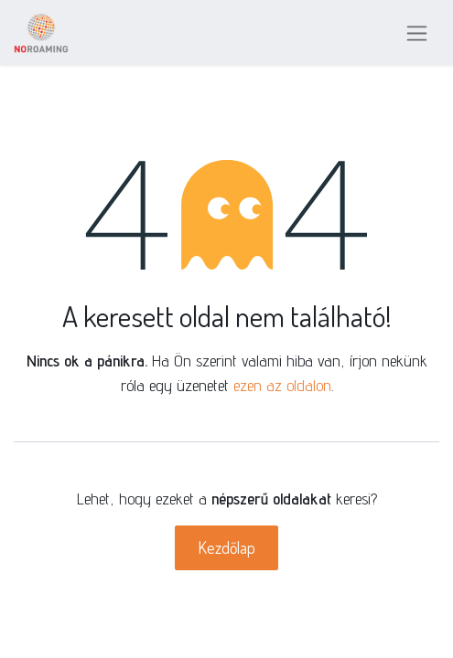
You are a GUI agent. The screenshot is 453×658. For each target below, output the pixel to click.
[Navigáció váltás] (416, 32)
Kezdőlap (226, 547)
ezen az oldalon (282, 385)
